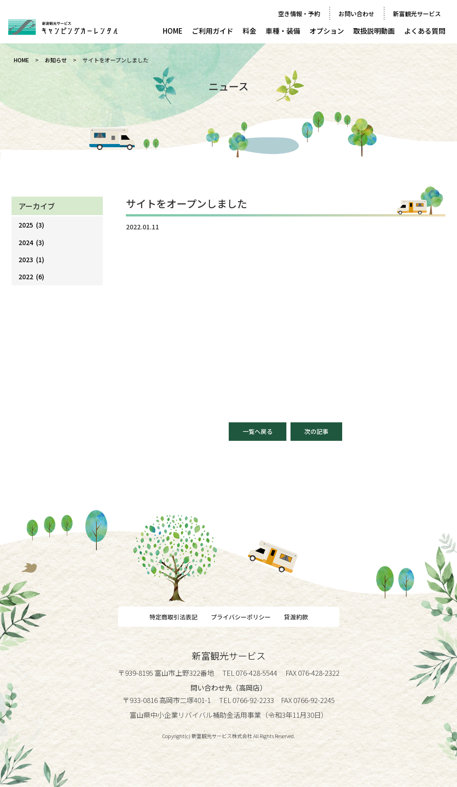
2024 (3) (31, 242)
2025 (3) (31, 224)
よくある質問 (424, 30)
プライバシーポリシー (241, 617)
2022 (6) (31, 276)
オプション (326, 30)
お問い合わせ (356, 14)
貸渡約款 (296, 617)
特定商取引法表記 (173, 617)
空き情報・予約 (299, 14)
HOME (173, 30)
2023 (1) (31, 259)
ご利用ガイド (212, 30)
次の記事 (316, 431)
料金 (249, 30)
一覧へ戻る (258, 431)
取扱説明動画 (374, 30)
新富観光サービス (417, 14)
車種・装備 (283, 30)
